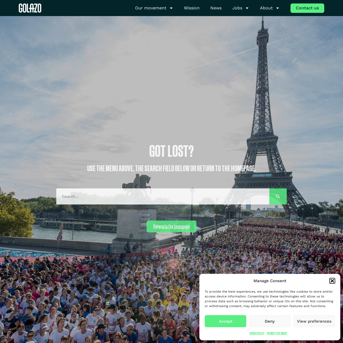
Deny (270, 321)
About (270, 8)
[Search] (278, 196)
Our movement (154, 8)
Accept (225, 321)
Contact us (307, 7)
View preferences (314, 321)
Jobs (240, 8)
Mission (192, 7)
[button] (332, 281)
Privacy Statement (277, 333)
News (216, 7)
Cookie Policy (256, 333)
